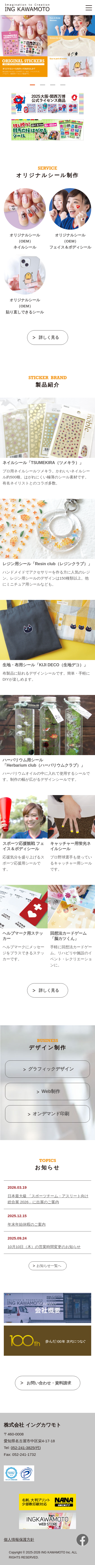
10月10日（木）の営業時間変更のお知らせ (44, 1247)
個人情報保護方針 (19, 1539)
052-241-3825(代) (26, 1448)
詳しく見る (49, 337)
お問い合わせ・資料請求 (49, 1383)
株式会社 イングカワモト (32, 1425)
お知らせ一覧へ (48, 1266)
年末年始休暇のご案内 (27, 1224)
